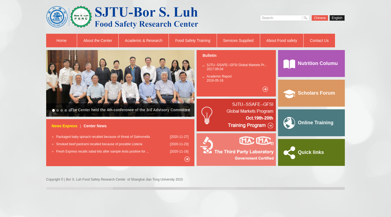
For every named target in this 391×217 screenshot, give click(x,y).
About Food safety (281, 40)
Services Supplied (238, 40)
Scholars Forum (309, 93)
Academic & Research (144, 40)
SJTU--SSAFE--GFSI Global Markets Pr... (237, 65)
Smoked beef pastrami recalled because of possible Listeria (99, 144)
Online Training (308, 122)
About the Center (97, 40)
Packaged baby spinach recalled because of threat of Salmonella (103, 137)
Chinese (320, 18)
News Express (64, 126)
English (337, 18)
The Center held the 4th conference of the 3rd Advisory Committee (130, 110)
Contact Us (319, 40)
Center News (95, 126)
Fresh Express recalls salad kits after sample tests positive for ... (102, 151)
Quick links (303, 152)
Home (61, 40)
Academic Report (219, 76)
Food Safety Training (192, 40)
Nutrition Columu (310, 63)
